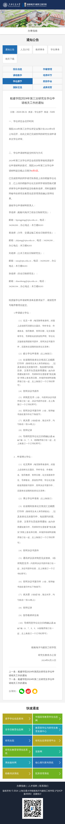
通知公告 (9, 49)
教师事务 (40, 49)
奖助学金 (47, 81)
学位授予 (17, 81)
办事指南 (32, 30)
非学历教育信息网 (14, 729)
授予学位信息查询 (14, 718)
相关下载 (9, 59)
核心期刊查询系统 (44, 762)
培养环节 (47, 75)
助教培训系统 (12, 773)
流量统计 (37, 794)
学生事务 (55, 49)
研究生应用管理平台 (45, 740)
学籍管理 (47, 69)
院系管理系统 (42, 773)
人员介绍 (24, 49)
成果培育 (47, 87)
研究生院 (9, 740)
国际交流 (17, 87)
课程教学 (17, 75)
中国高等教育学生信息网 (46, 719)
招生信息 (17, 69)
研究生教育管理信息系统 (16, 751)
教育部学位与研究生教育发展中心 (46, 730)
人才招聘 (32, 786)
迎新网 (38, 751)
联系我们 (43, 786)
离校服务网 (10, 762)
